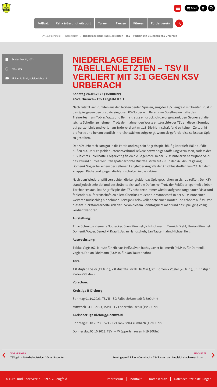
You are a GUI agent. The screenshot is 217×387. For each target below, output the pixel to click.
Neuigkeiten (71, 36)
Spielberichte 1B (38, 78)
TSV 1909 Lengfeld (50, 36)
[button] (177, 8)
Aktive (15, 78)
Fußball (24, 78)
